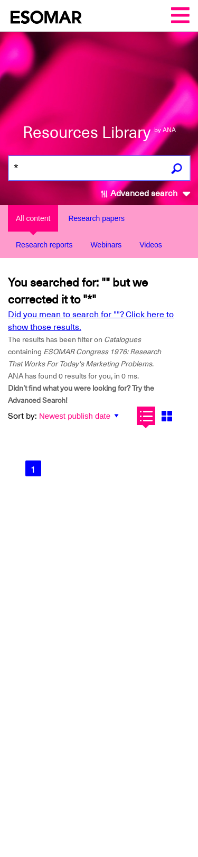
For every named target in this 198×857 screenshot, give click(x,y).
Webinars (105, 245)
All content (33, 218)
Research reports (44, 245)
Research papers (96, 218)
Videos (150, 245)
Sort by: (22, 416)
